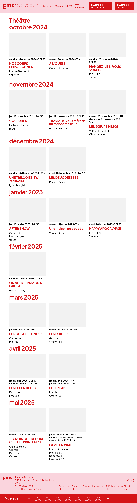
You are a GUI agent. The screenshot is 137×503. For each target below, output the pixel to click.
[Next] (108, 498)
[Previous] (29, 498)
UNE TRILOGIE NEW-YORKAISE (24, 179)
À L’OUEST (57, 63)
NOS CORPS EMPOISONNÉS (21, 65)
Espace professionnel (82, 486)
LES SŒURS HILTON (104, 126)
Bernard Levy (17, 290)
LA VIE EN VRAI (60, 445)
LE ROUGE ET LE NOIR (25, 334)
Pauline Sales (57, 182)
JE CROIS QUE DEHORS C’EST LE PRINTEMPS (26, 441)
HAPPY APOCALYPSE (105, 228)
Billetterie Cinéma (123, 6)
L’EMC (69, 6)
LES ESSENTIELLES (23, 388)
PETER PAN (57, 388)
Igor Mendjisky (18, 185)
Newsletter (99, 486)
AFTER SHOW (19, 228)
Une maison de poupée (66, 228)
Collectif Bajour (59, 68)
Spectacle (47, 6)
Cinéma (59, 6)
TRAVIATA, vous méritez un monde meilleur (67, 122)
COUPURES (18, 121)
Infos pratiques (79, 6)
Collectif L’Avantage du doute (17, 236)
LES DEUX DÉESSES (63, 177)
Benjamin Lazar (58, 128)
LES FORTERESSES (63, 334)
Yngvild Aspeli (57, 233)
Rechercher (64, 486)
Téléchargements (114, 486)
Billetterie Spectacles (97, 6)
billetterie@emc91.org (31, 489)
